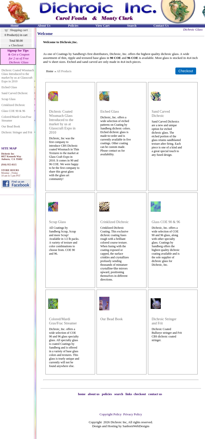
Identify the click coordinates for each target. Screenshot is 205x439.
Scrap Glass (8, 99)
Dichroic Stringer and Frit (16, 132)
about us (94, 394)
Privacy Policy (132, 414)
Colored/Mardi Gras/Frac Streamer (16, 118)
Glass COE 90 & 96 (13, 111)
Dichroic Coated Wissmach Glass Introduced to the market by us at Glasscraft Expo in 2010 (17, 76)
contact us (155, 394)
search (118, 394)
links (128, 394)
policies (107, 394)
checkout (140, 394)
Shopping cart (19, 30)
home (81, 394)
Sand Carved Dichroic (14, 93)
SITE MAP (9, 148)
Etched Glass (9, 87)
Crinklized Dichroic (13, 105)
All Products (64, 71)
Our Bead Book (10, 126)
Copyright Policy (111, 414)
